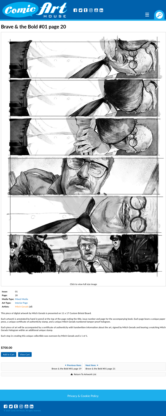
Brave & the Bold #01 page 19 (66, 367)
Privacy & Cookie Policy (83, 396)
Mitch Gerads (21, 306)
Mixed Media (21, 299)
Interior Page (21, 302)
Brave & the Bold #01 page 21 (100, 367)
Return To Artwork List (85, 374)
